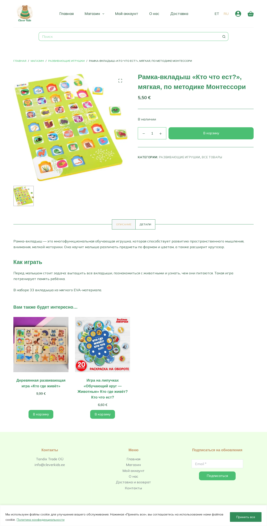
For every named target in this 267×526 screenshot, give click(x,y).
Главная (133, 459)
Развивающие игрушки (179, 157)
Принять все (245, 517)
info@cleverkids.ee (49, 464)
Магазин (133, 464)
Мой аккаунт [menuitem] (126, 13)
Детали (145, 224)
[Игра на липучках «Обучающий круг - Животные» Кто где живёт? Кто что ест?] (102, 344)
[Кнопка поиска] (224, 36)
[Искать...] (129, 36)
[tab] (124, 224)
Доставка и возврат (133, 482)
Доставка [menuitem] (179, 13)
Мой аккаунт (133, 470)
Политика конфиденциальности (41, 520)
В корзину (211, 133)
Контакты (133, 488)
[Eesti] (217, 13)
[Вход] (238, 14)
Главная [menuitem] (66, 13)
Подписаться (217, 476)
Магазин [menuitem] (95, 13)
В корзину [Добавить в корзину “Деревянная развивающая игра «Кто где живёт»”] (41, 414)
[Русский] (226, 13)
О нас (133, 476)
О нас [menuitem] (154, 13)
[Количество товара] (152, 133)
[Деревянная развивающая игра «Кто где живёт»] (40, 344)
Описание (123, 224)
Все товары (212, 157)
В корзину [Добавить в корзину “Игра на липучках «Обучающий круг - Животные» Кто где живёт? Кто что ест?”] (103, 414)
